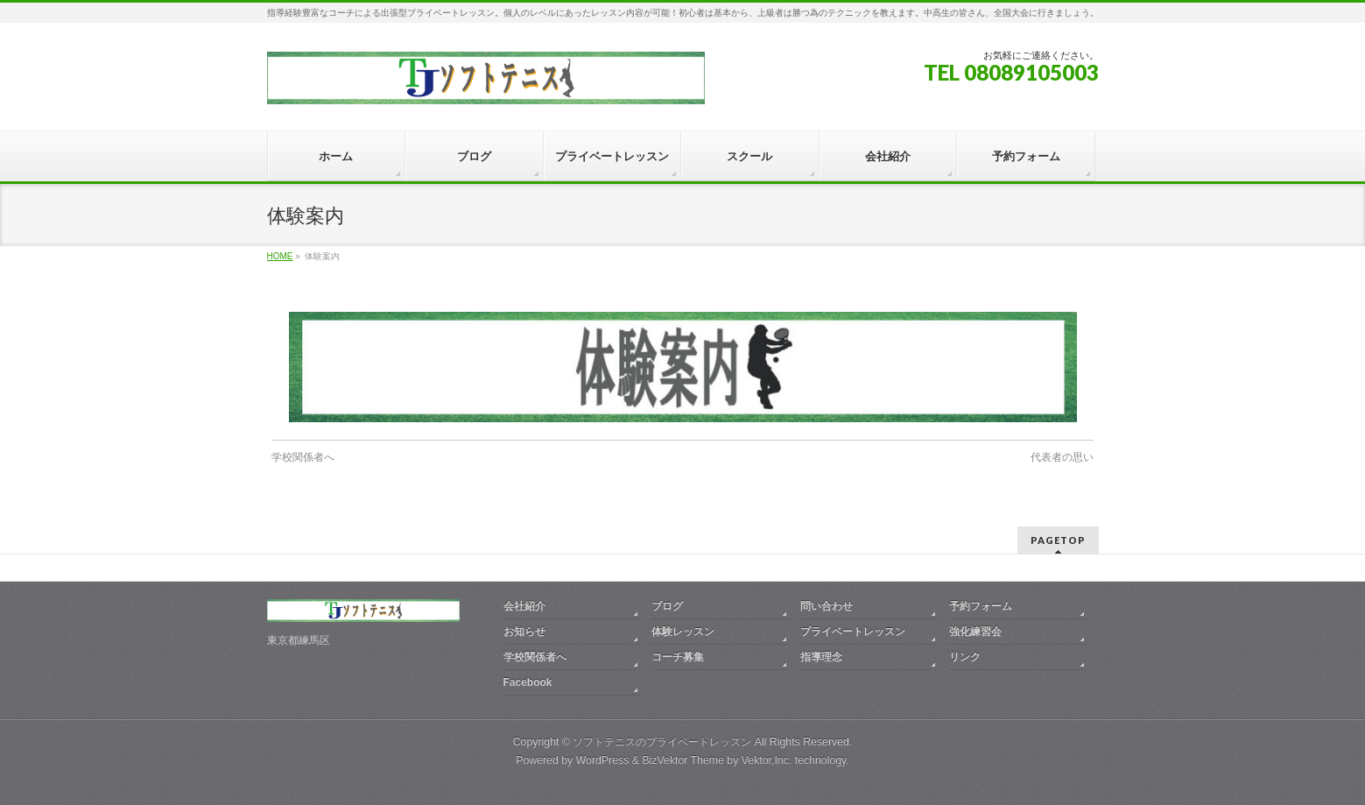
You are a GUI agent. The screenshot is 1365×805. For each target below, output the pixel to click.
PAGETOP (1058, 540)
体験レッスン (682, 631)
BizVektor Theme (683, 760)
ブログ (667, 606)
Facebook (527, 682)
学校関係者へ (302, 457)
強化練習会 (975, 631)
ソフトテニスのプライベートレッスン (662, 742)
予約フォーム (980, 606)
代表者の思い (1062, 457)
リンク (965, 657)
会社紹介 (524, 606)
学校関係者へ (534, 657)
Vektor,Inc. (767, 760)
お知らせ (524, 631)
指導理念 (821, 657)
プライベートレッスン (852, 631)
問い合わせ (826, 606)
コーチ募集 (677, 657)
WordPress (603, 760)
